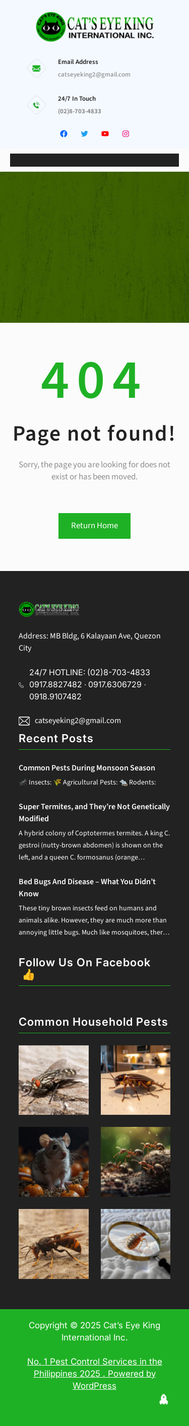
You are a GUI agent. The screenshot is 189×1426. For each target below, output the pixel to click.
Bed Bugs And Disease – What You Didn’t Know (87, 887)
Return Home (94, 526)
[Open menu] (94, 160)
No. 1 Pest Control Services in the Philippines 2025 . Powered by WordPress (94, 1374)
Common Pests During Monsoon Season (87, 767)
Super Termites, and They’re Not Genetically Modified (94, 812)
